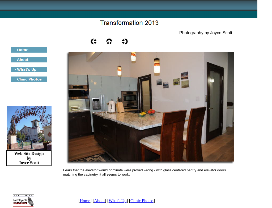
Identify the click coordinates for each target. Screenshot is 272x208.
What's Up (117, 200)
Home (85, 200)
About (99, 200)
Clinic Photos (142, 200)
